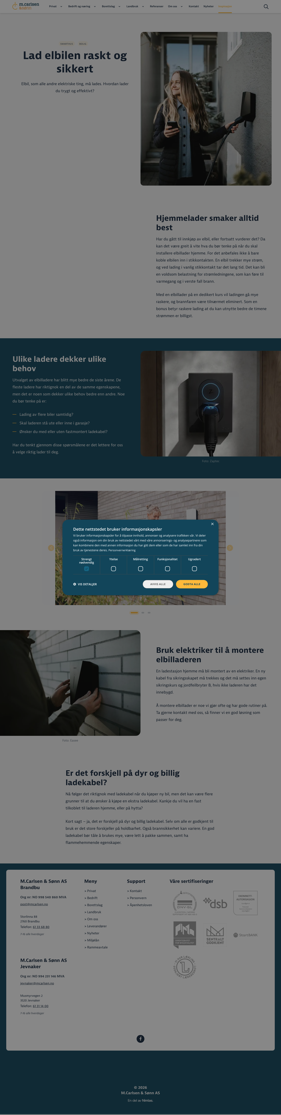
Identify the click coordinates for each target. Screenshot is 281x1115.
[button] (85, 584)
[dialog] (140, 557)
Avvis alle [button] (157, 584)
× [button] (212, 524)
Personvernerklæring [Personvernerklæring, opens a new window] (122, 550)
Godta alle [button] (191, 584)
